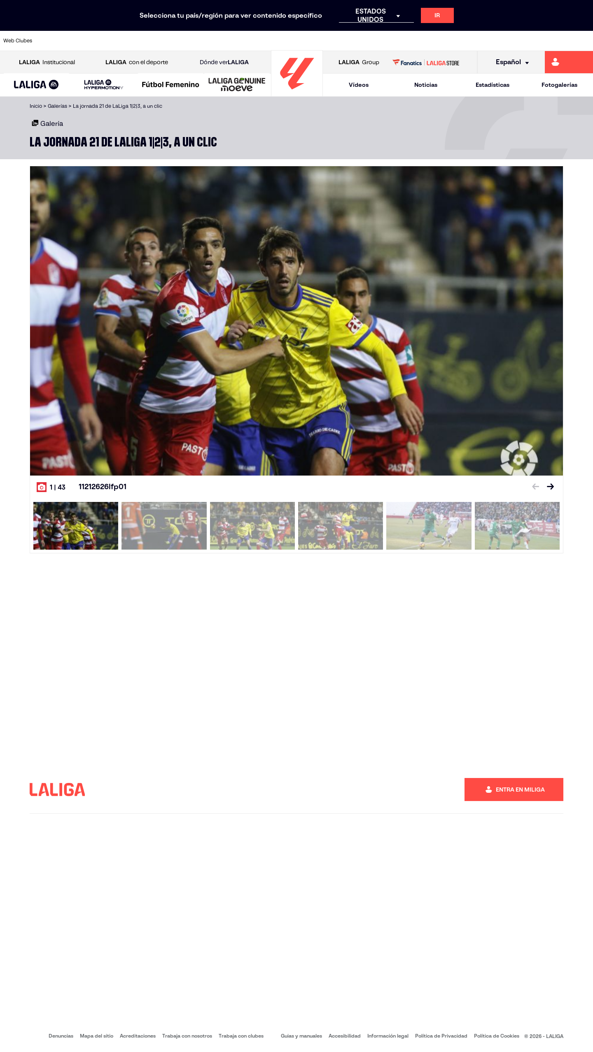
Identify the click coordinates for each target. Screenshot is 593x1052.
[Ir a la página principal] (296, 92)
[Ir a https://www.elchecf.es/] (165, 41)
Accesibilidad (345, 1035)
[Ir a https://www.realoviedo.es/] (472, 41)
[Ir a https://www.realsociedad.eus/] (500, 41)
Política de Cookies (496, 1035)
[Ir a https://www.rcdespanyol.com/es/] (360, 41)
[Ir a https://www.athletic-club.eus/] (54, 41)
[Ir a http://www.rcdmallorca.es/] (388, 41)
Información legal (388, 1035)
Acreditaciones (138, 1035)
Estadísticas (492, 84)
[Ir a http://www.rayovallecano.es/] (305, 41)
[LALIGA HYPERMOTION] (103, 85)
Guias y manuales (301, 1035)
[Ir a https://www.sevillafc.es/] (527, 41)
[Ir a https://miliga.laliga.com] (569, 62)
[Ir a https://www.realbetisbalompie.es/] (416, 41)
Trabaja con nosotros (187, 1035)
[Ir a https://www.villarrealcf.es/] (583, 41)
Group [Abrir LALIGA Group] (359, 62)
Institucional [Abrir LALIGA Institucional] (47, 62)
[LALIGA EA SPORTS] (36, 85)
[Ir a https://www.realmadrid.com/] (444, 41)
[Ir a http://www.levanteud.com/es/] (277, 41)
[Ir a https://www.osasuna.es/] (109, 41)
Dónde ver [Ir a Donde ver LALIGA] (224, 62)
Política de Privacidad (441, 1035)
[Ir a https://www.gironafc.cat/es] (249, 41)
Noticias (425, 84)
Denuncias (61, 1035)
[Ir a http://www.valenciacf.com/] (555, 41)
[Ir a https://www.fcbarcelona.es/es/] (193, 41)
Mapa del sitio (96, 1035)
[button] (36, 85)
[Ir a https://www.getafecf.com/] (221, 41)
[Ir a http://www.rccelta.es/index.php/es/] (333, 41)
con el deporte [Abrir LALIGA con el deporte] (136, 62)
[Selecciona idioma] (510, 62)
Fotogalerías (559, 84)
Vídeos (359, 84)
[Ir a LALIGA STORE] (426, 62)
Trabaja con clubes (241, 1035)
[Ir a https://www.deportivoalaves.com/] (137, 41)
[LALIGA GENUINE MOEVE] (237, 85)
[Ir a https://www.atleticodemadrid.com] (81, 41)
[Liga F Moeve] (171, 85)
